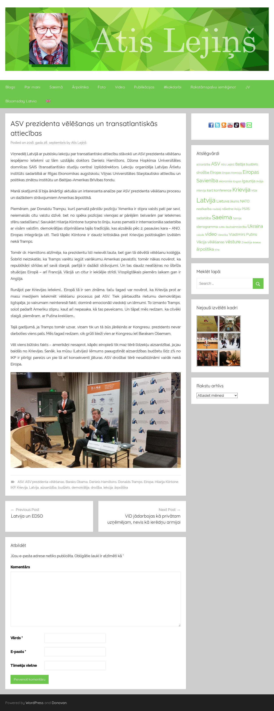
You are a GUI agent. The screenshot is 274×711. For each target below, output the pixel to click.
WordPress (35, 702)
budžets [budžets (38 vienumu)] (252, 164)
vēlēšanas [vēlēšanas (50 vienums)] (216, 242)
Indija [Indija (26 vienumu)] (259, 181)
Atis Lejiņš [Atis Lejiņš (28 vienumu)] (227, 164)
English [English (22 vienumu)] (237, 181)
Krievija (22, 488)
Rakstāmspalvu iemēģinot (213, 87)
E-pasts (18, 652)
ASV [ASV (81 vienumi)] (215, 164)
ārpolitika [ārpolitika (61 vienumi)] (205, 249)
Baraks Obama (77, 482)
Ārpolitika (80, 87)
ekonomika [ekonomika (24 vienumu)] (225, 181)
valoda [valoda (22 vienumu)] (200, 234)
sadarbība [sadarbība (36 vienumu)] (203, 218)
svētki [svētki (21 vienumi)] (222, 227)
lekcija (108, 488)
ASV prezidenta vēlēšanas (44, 482)
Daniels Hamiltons (103, 482)
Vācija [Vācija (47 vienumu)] (201, 242)
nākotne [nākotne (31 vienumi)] (227, 209)
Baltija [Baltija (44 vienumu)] (240, 164)
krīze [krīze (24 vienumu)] (254, 190)
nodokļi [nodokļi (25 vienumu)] (216, 209)
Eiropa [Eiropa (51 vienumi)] (215, 172)
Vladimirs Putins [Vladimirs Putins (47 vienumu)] (243, 234)
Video (120, 87)
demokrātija (80, 488)
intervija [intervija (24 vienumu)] (201, 190)
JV (247, 87)
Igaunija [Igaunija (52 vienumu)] (248, 181)
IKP (13, 488)
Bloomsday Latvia (21, 101)
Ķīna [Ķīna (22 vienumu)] (217, 249)
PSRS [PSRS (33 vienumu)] (246, 209)
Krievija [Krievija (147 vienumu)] (241, 189)
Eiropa (148, 482)
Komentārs (20, 567)
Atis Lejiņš (78, 143)
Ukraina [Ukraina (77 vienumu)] (255, 226)
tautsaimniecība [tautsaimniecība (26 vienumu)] (236, 226)
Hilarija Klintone (166, 482)
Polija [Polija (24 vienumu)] (237, 209)
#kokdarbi (172, 87)
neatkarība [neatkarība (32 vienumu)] (204, 209)
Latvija (34, 488)
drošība (96, 488)
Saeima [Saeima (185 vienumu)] (222, 217)
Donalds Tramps (130, 482)
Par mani (32, 87)
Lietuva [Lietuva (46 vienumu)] (222, 201)
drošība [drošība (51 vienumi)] (202, 172)
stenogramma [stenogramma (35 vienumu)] (207, 226)
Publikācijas (144, 87)
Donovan (59, 702)
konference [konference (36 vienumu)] (223, 190)
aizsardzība (48, 488)
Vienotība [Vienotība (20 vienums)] (223, 234)
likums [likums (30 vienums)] (234, 201)
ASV (21, 482)
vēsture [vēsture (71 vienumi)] (233, 241)
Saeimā (56, 87)
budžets (64, 488)
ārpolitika (121, 488)
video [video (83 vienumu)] (211, 234)
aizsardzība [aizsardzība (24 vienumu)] (203, 164)
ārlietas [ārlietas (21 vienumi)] (257, 242)
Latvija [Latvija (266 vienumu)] (206, 200)
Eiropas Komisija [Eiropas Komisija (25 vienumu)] (232, 172)
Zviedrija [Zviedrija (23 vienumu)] (247, 242)
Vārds (17, 638)
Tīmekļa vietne (24, 665)
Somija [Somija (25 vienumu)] (237, 218)
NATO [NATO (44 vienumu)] (244, 201)
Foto (102, 87)
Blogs (10, 87)
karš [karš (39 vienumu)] (210, 190)
